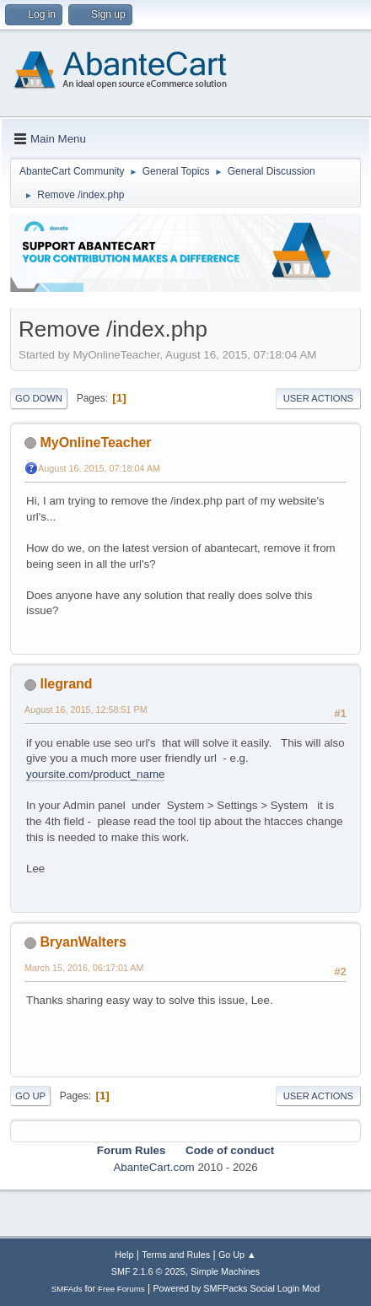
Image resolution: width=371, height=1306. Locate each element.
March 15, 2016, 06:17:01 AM (83, 968)
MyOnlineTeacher (95, 442)
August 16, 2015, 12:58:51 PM (86, 709)
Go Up (30, 1096)
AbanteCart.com (153, 1167)
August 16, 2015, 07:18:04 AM (99, 468)
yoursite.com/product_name (95, 774)
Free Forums (121, 1288)
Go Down (38, 398)
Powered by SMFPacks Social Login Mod (236, 1288)
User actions (318, 398)
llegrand (66, 684)
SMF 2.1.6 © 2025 (148, 1271)
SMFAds (67, 1288)
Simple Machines (225, 1271)
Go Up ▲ (237, 1254)
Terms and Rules (176, 1254)
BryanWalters (83, 942)
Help (124, 1254)
